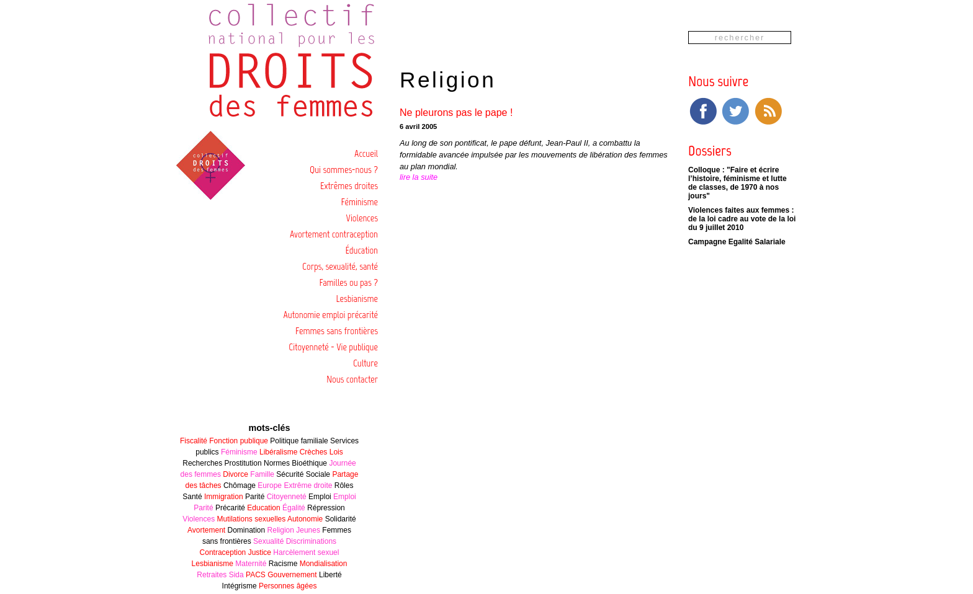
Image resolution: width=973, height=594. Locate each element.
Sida (236, 574)
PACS (256, 574)
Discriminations (311, 541)
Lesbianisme (357, 298)
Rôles (344, 485)
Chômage (239, 485)
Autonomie (305, 519)
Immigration (223, 496)
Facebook (703, 111)
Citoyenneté (287, 496)
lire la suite (418, 177)
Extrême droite (308, 485)
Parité (254, 496)
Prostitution (243, 463)
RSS (768, 111)
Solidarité (340, 519)
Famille (262, 474)
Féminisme (359, 202)
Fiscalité (193, 441)
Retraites (211, 574)
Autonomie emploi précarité (331, 315)
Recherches (202, 463)
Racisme (283, 563)
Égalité (293, 507)
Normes (277, 463)
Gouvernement (291, 574)
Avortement (206, 530)
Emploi (319, 496)
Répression (326, 507)
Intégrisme (239, 586)
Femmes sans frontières (336, 331)
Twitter (735, 111)
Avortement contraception (334, 234)
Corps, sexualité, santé (340, 266)
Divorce (235, 474)
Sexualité (268, 541)
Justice (259, 552)
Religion (280, 530)
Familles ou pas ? (349, 282)
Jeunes (308, 530)
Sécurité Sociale (303, 474)
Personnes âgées (287, 586)
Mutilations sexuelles (251, 519)
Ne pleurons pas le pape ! (456, 112)
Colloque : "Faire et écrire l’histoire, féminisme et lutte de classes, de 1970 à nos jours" (737, 183)
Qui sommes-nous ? (344, 169)
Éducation (361, 250)
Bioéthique (309, 463)
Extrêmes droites (349, 186)
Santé (192, 496)
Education (263, 507)
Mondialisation (324, 563)
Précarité (230, 507)
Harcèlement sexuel (306, 552)
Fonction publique (238, 441)
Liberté (330, 574)
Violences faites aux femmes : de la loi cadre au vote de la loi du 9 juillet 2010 (742, 219)
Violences (362, 218)
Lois (336, 452)
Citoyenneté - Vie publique (333, 347)
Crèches (314, 452)
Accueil (366, 153)
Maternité (250, 563)
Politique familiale (299, 441)
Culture (365, 363)
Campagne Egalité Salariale (737, 241)
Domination (247, 530)
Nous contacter (352, 379)
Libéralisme (278, 452)
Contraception (223, 552)
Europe (270, 485)
